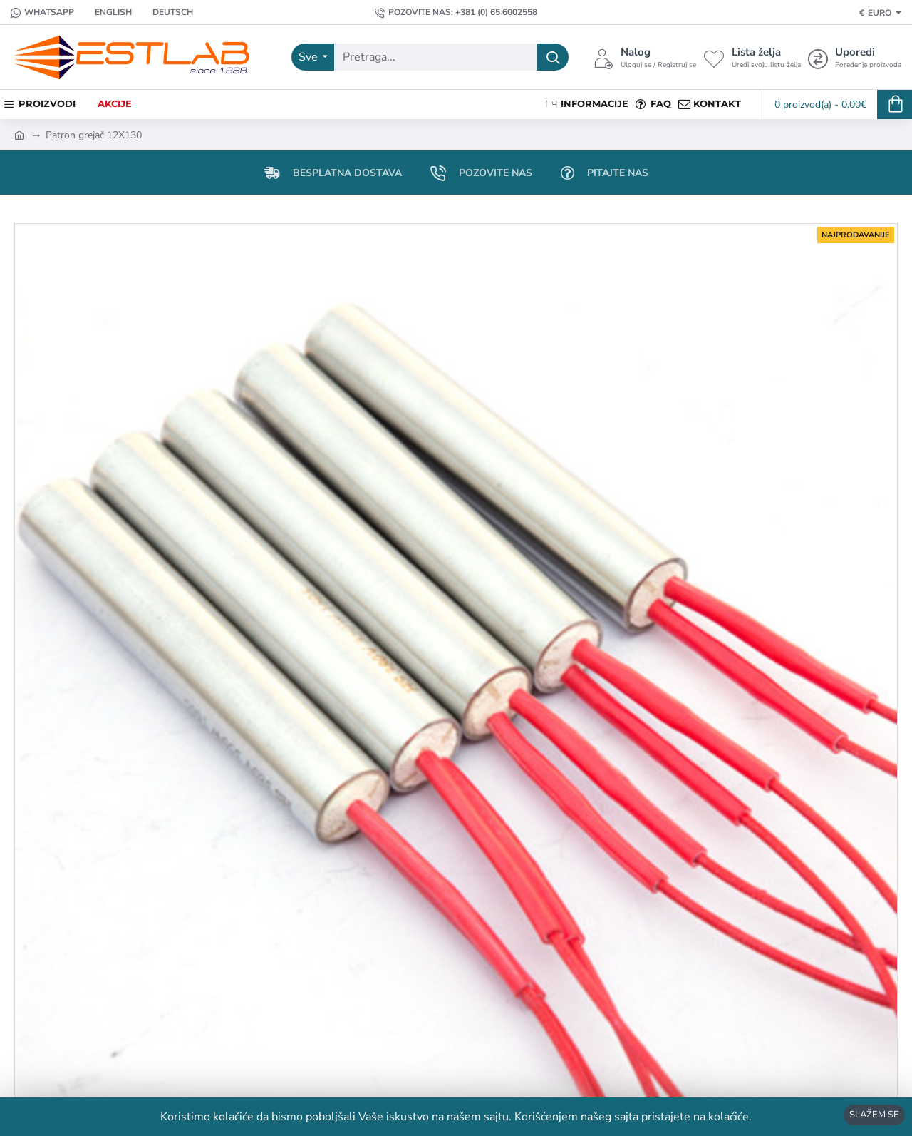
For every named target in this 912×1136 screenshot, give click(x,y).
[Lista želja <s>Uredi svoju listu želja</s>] (752, 57)
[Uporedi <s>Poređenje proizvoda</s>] (854, 57)
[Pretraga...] (553, 57)
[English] (106, 12)
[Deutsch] (166, 12)
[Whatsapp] (42, 12)
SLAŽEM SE (874, 1114)
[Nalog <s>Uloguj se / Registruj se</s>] (645, 57)
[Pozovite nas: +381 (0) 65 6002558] (456, 12)
